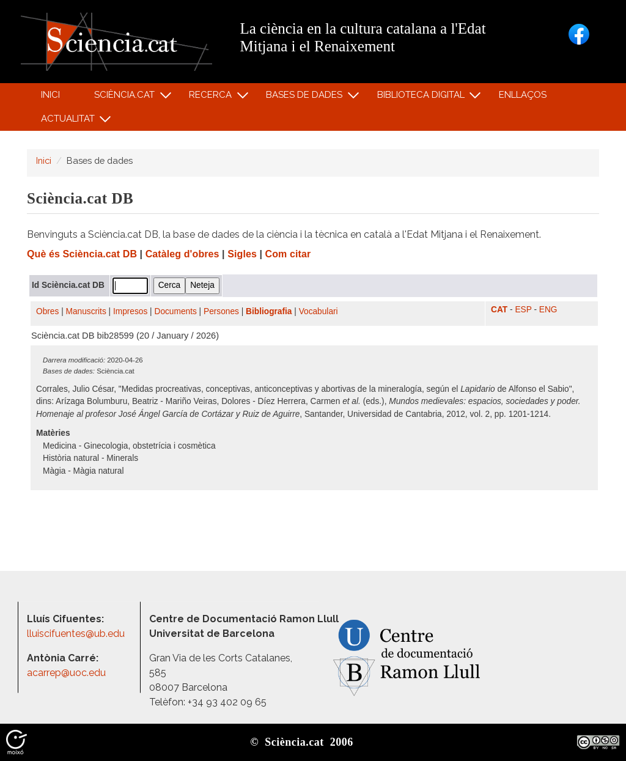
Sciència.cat (126, 97)
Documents (176, 311)
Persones (221, 311)
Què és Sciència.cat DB (82, 254)
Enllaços (523, 94)
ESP (523, 309)
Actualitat (69, 121)
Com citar (288, 254)
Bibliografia (269, 311)
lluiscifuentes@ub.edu (77, 633)
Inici (50, 94)
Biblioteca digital (422, 97)
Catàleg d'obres (182, 254)
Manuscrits (86, 311)
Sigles (242, 254)
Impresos (130, 311)
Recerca (212, 97)
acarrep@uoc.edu (66, 672)
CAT (499, 309)
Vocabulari (318, 311)
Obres (47, 311)
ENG (548, 309)
